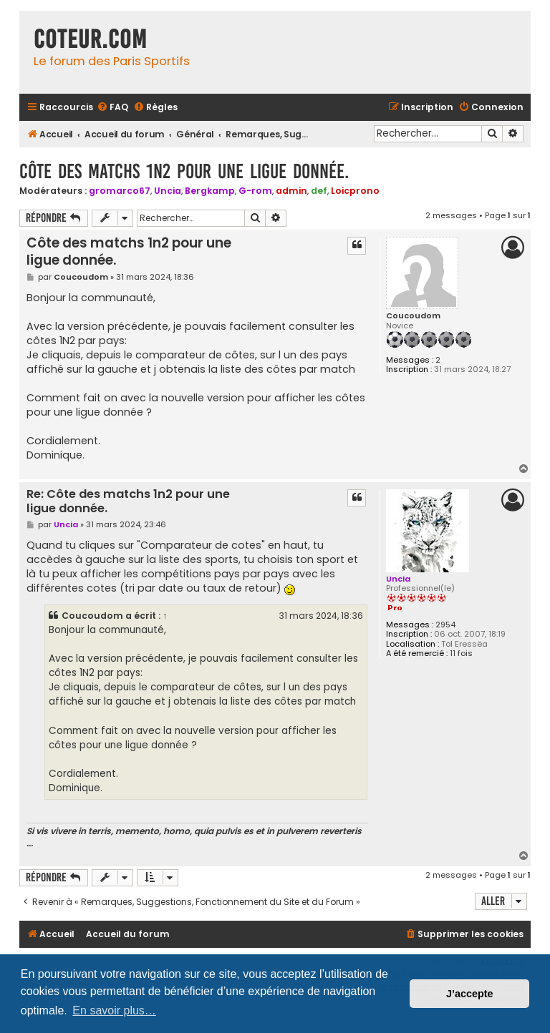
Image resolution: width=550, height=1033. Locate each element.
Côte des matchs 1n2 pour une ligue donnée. (184, 171)
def (319, 191)
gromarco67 (119, 191)
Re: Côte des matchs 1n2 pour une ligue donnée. (128, 501)
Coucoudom (413, 315)
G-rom (255, 191)
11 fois (461, 653)
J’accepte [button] (469, 993)
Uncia (167, 191)
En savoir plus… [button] (114, 1010)
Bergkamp (210, 191)
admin (291, 191)
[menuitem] (112, 107)
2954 (445, 625)
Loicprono (355, 191)
